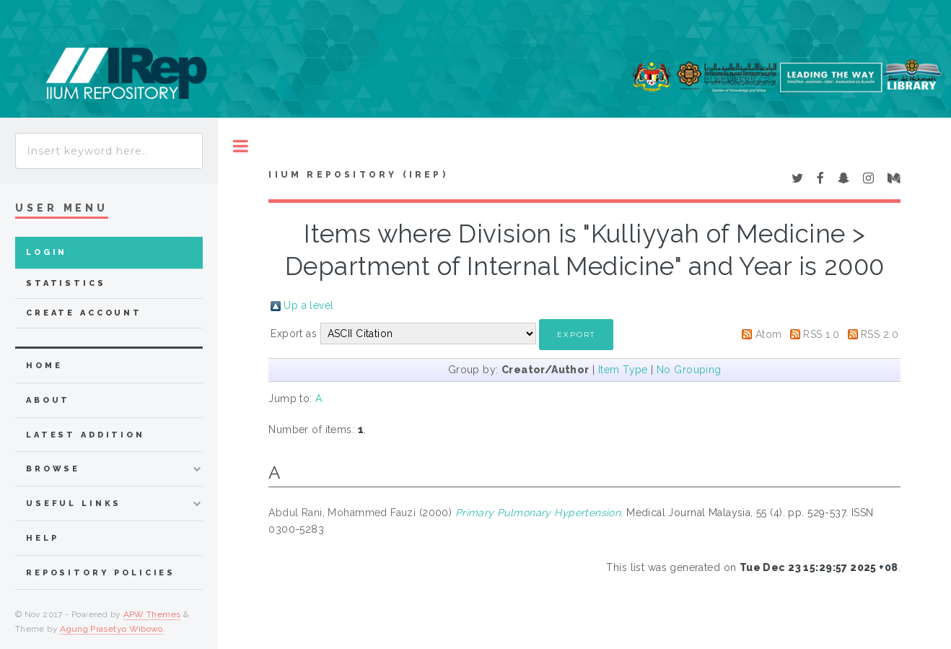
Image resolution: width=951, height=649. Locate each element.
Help (42, 538)
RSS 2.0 (879, 334)
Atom (768, 334)
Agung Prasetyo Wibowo (111, 629)
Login (46, 252)
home (44, 365)
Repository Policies (100, 573)
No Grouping (689, 369)
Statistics (66, 283)
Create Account (84, 313)
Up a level (308, 305)
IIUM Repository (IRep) (357, 175)
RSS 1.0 (821, 334)
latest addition (85, 435)
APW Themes (152, 614)
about (48, 400)
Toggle (240, 146)
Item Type (623, 369)
